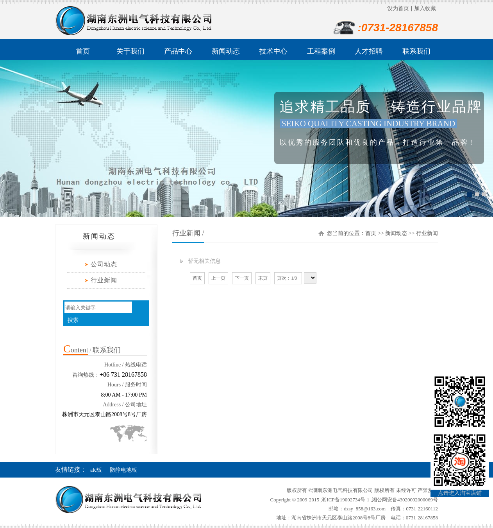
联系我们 (416, 51)
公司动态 (104, 264)
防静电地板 (123, 470)
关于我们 (130, 51)
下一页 (242, 278)
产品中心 (178, 51)
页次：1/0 (288, 278)
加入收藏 (425, 8)
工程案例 (321, 51)
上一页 (218, 278)
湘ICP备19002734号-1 (345, 500)
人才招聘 (369, 51)
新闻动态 (226, 51)
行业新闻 (104, 280)
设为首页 (398, 8)
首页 (83, 51)
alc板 (96, 470)
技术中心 (273, 51)
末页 (263, 278)
